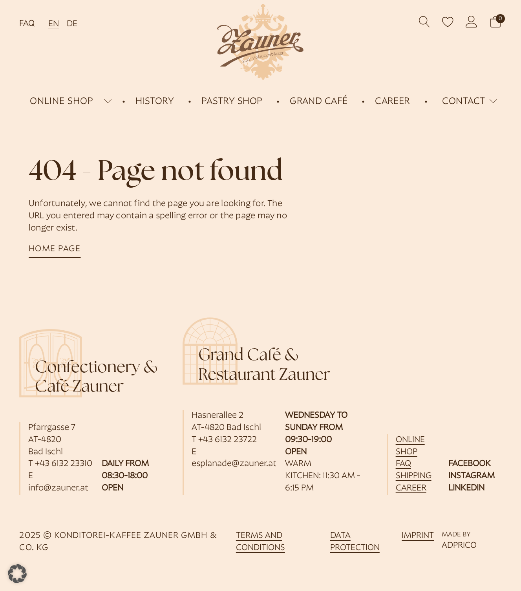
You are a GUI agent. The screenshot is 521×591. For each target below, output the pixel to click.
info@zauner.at (58, 488)
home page (55, 249)
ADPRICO (459, 545)
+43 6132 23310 (63, 463)
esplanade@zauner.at (234, 463)
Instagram (471, 476)
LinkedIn (466, 488)
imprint (418, 535)
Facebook (469, 463)
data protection (355, 542)
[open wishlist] (448, 21)
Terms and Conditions (260, 542)
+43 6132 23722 (227, 440)
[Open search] (424, 21)
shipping (413, 476)
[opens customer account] (471, 21)
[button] (495, 22)
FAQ (27, 23)
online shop (61, 101)
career (411, 488)
